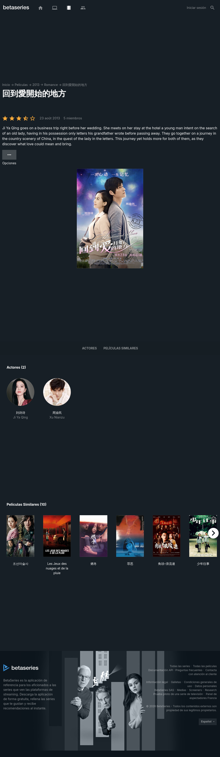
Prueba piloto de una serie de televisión (178, 694)
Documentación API (160, 670)
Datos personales (206, 686)
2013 (35, 85)
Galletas (176, 682)
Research (211, 690)
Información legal (157, 682)
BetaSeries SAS (164, 690)
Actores (89, 348)
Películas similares (120, 348)
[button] (20, 399)
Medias (181, 690)
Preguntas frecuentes (188, 670)
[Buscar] (212, 7)
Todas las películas (205, 666)
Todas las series (180, 666)
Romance (51, 85)
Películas (21, 85)
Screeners (195, 690)
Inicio (6, 85)
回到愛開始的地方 (74, 85)
